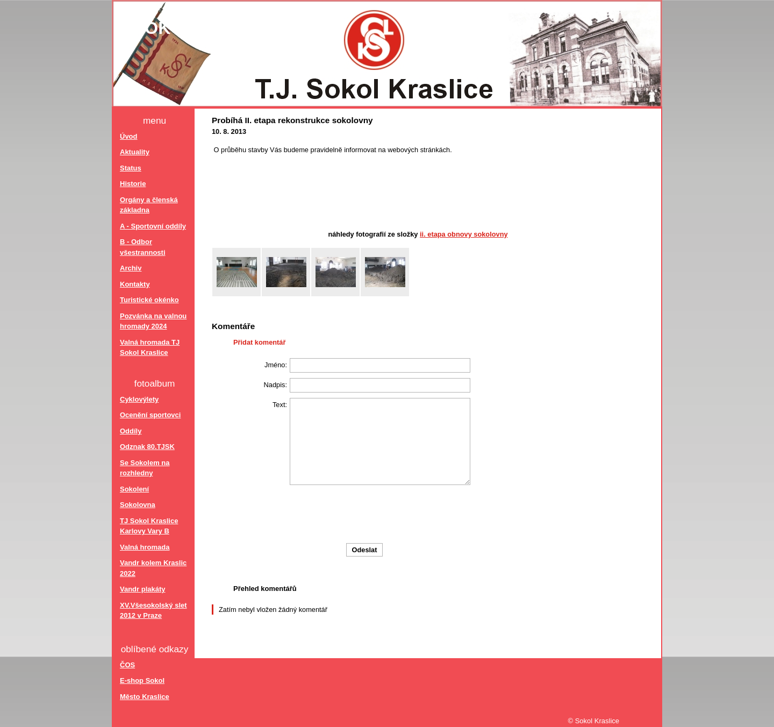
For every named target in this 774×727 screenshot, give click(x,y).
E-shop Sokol (142, 680)
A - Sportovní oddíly (153, 226)
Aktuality (134, 152)
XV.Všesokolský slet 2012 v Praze (153, 610)
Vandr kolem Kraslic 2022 (153, 568)
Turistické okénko (149, 300)
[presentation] (422, 514)
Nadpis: (275, 385)
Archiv (130, 268)
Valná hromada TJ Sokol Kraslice (150, 347)
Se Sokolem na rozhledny (144, 468)
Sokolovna (137, 505)
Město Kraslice (144, 697)
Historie (133, 184)
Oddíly (130, 431)
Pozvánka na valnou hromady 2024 (153, 321)
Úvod (129, 136)
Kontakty (135, 284)
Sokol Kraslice (210, 28)
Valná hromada (144, 547)
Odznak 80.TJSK (147, 447)
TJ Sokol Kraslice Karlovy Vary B (149, 526)
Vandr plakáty (143, 589)
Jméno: (275, 365)
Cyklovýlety (139, 399)
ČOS (127, 665)
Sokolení (134, 489)
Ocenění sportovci (150, 415)
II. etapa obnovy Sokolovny (464, 234)
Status (130, 168)
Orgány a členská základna (149, 205)
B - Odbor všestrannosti (143, 247)
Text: (280, 405)
